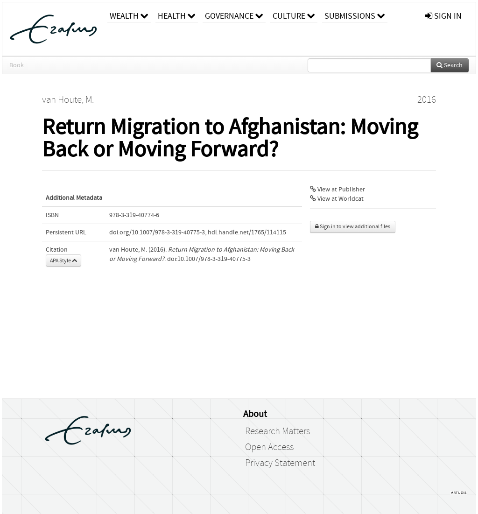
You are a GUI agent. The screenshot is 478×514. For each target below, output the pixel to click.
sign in (443, 16)
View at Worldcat (337, 199)
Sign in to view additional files (352, 227)
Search (449, 65)
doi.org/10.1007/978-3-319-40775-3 (157, 232)
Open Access (269, 447)
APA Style (63, 260)
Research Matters (277, 431)
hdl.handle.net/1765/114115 (247, 232)
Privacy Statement (280, 463)
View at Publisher (337, 189)
